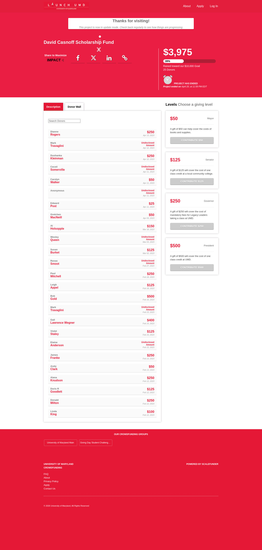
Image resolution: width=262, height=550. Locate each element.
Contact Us (49, 524)
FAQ (46, 509)
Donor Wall (74, 142)
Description (53, 142)
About (187, 6)
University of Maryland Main (60, 478)
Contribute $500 (192, 302)
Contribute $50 (192, 175)
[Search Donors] (64, 156)
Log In (214, 6)
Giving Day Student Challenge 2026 (96, 478)
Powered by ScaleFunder (202, 499)
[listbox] (99, 79)
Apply (200, 6)
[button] (52, 79)
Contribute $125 (192, 216)
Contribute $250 (192, 261)
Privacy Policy (51, 516)
